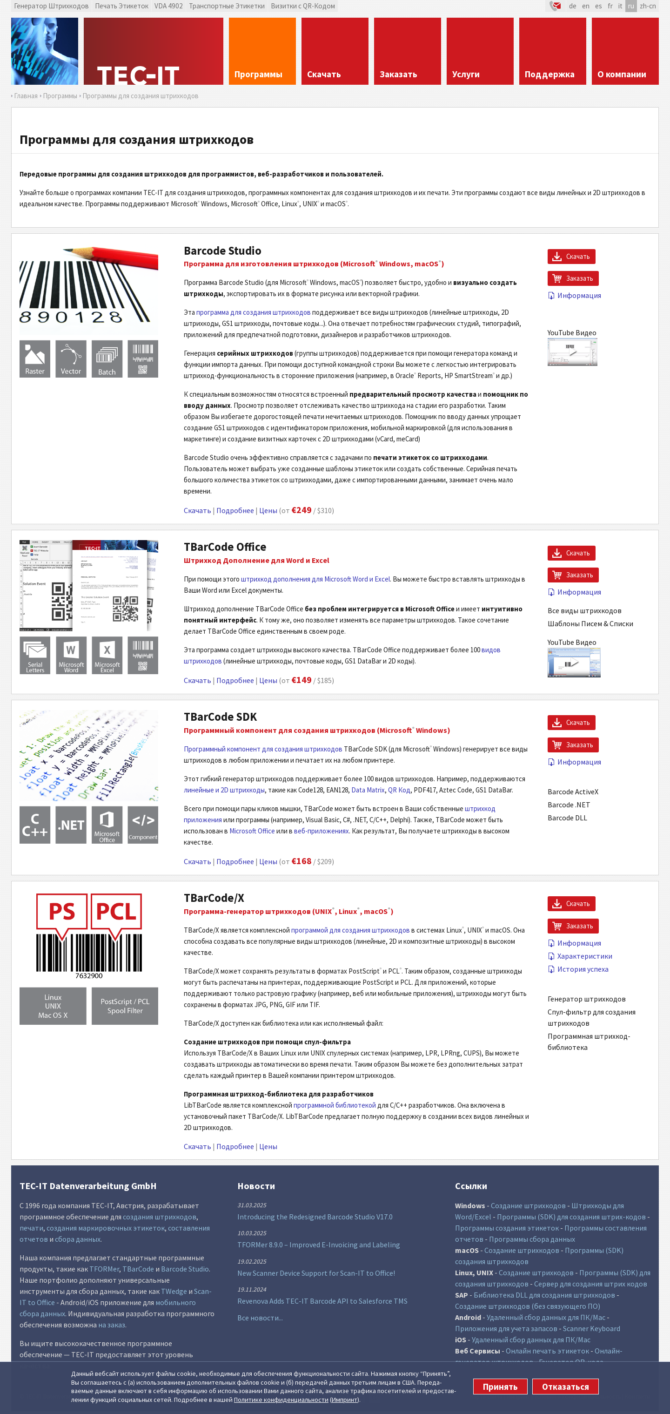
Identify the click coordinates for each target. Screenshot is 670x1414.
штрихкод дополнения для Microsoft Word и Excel (315, 579)
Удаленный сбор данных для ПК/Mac (546, 1317)
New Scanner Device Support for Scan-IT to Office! (316, 1273)
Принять (500, 1386)
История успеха (578, 969)
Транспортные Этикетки (227, 5)
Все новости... (260, 1317)
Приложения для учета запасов (506, 1328)
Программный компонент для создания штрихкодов (263, 748)
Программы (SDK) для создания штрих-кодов (571, 1216)
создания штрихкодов (159, 1216)
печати (31, 1227)
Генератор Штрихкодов (51, 5)
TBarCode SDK (220, 717)
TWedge (174, 1291)
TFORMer (104, 1268)
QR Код (399, 789)
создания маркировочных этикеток (106, 1227)
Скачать (197, 510)
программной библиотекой (335, 1105)
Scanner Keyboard (591, 1328)
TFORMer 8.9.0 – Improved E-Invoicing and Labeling (318, 1244)
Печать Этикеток (121, 5)
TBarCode (138, 1268)
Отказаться (565, 1386)
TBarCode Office (225, 547)
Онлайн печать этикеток (547, 1350)
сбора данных (77, 1239)
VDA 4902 (168, 5)
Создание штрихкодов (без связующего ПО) (527, 1306)
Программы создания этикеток (507, 1227)
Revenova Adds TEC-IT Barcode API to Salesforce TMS (322, 1301)
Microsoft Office (252, 830)
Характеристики (580, 956)
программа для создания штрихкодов (253, 312)
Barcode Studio (222, 251)
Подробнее (235, 510)
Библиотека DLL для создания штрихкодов (544, 1294)
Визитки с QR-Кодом (303, 5)
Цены (268, 510)
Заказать (579, 278)
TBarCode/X (214, 898)
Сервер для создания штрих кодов (590, 1283)
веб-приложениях (321, 830)
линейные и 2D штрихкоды (224, 789)
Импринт (344, 1399)
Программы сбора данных (532, 1239)
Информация (574, 295)
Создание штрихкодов (528, 1205)
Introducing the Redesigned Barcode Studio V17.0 (315, 1216)
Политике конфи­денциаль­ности (281, 1399)
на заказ (111, 1324)
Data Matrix (368, 789)
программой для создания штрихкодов (350, 930)
